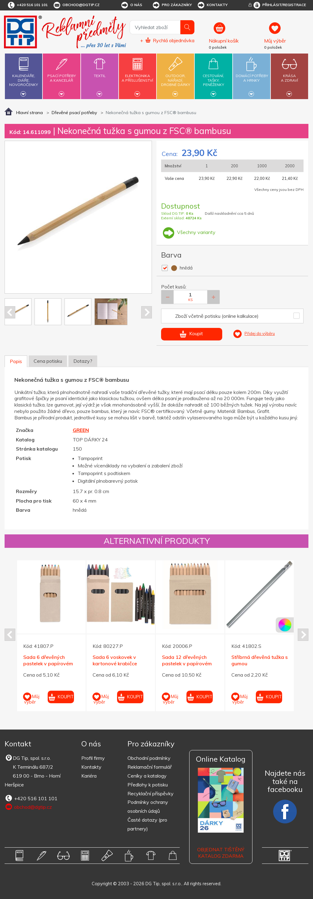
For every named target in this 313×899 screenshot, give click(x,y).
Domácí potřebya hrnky (252, 74)
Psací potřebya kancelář (61, 74)
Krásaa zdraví (289, 74)
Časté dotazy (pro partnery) (147, 824)
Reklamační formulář (149, 767)
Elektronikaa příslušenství (137, 74)
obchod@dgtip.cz (76, 5)
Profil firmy (93, 758)
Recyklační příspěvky (150, 793)
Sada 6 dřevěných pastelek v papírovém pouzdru (48, 663)
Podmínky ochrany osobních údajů (147, 806)
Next (146, 312)
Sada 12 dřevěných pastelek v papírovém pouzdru (187, 663)
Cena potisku (48, 361)
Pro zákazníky (172, 5)
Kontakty (212, 5)
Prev (10, 312)
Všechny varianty (188, 232)
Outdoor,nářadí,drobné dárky (175, 75)
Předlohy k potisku (147, 785)
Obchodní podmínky (149, 758)
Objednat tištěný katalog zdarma (220, 852)
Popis (16, 361)
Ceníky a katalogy (147, 776)
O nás (131, 5)
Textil (100, 72)
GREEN (81, 430)
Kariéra (89, 776)
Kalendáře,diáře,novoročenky (23, 75)
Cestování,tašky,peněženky (213, 75)
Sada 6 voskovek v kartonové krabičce (115, 660)
